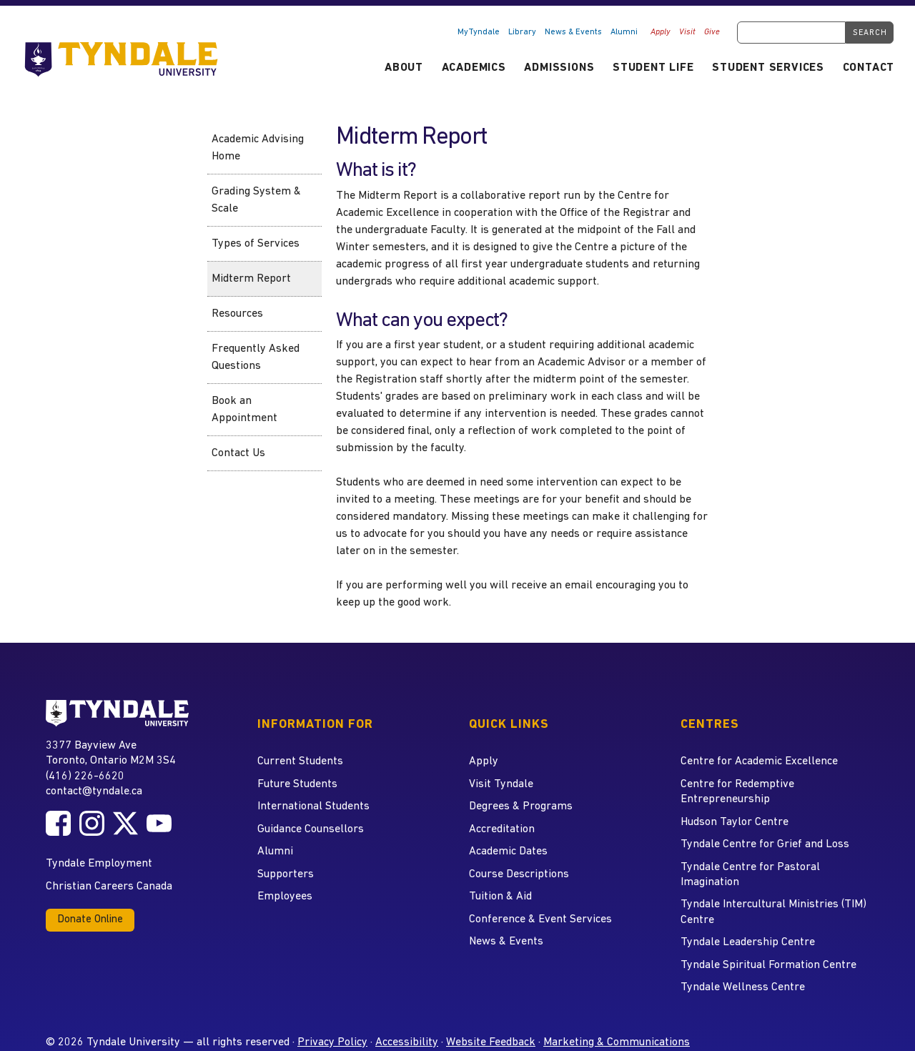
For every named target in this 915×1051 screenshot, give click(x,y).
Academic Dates (508, 851)
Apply (661, 32)
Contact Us (238, 453)
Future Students (297, 784)
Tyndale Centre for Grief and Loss (765, 844)
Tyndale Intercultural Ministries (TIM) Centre (773, 912)
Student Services (768, 68)
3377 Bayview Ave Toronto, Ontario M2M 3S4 (111, 752)
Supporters (285, 874)
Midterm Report (251, 279)
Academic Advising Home (258, 148)
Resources (237, 314)
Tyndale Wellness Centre (743, 987)
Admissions (559, 68)
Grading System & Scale (256, 200)
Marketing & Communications (616, 1042)
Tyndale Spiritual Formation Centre (768, 965)
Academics (474, 68)
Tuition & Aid (500, 896)
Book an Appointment (244, 409)
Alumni (624, 32)
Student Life (653, 68)
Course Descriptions (519, 874)
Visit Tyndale (501, 784)
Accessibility (406, 1042)
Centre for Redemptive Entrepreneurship (737, 792)
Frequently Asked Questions (256, 357)
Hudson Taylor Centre (734, 822)
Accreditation (502, 829)
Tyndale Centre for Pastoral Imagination (750, 875)
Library (522, 32)
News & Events (573, 32)
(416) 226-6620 (85, 776)
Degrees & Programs (521, 806)
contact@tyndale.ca (94, 791)
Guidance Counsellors (310, 829)
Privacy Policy (332, 1042)
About (404, 68)
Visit (687, 32)
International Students (313, 806)
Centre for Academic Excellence (759, 761)
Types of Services (256, 244)
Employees (284, 896)
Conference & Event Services (540, 919)
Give (712, 32)
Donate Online (90, 919)
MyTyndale (479, 32)
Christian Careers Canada (109, 886)
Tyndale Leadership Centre (748, 942)
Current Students (300, 761)
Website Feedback (490, 1042)
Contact (869, 68)
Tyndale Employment (99, 863)
